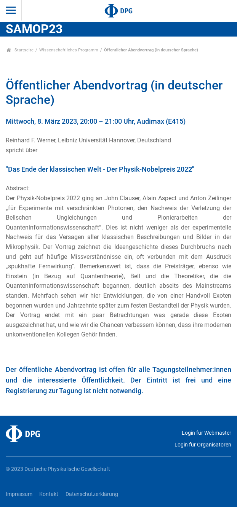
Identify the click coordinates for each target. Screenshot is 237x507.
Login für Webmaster (206, 433)
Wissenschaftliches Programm (68, 50)
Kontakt (48, 494)
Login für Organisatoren (203, 445)
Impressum (19, 494)
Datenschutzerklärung (92, 494)
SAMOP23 (34, 29)
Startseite (20, 50)
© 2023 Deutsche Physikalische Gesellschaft (58, 469)
